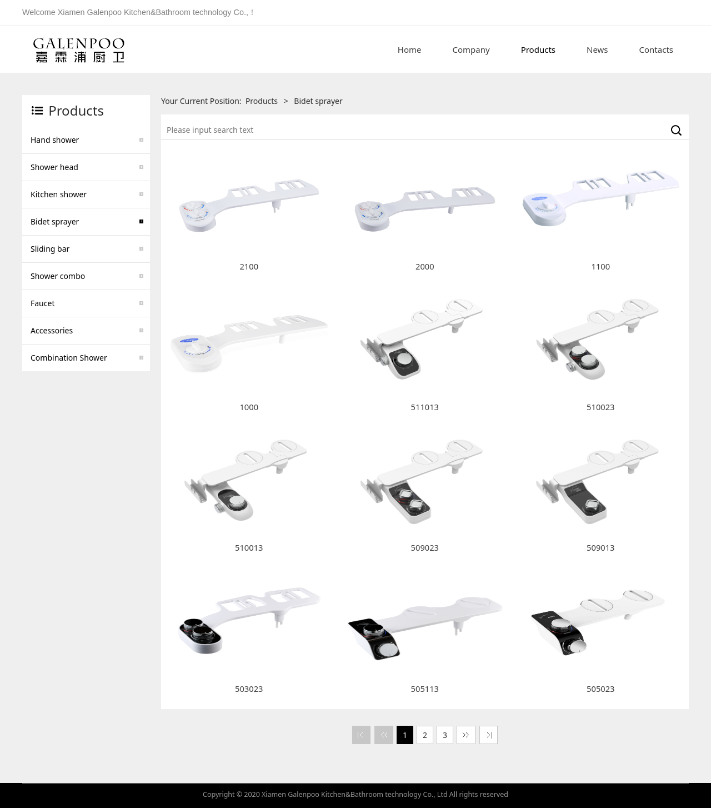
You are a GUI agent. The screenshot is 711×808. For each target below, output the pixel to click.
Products (538, 49)
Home (410, 49)
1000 (248, 406)
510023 (600, 406)
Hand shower (55, 139)
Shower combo (58, 276)
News (597, 49)
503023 (249, 688)
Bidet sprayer (55, 221)
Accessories (52, 330)
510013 (249, 547)
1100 (601, 266)
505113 (425, 688)
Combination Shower (69, 357)
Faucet (42, 303)
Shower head (54, 167)
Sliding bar (50, 248)
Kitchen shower (59, 194)
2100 (248, 266)
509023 (425, 547)
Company (471, 49)
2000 (424, 266)
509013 (600, 547)
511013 (425, 406)
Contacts (656, 49)
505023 (600, 688)
